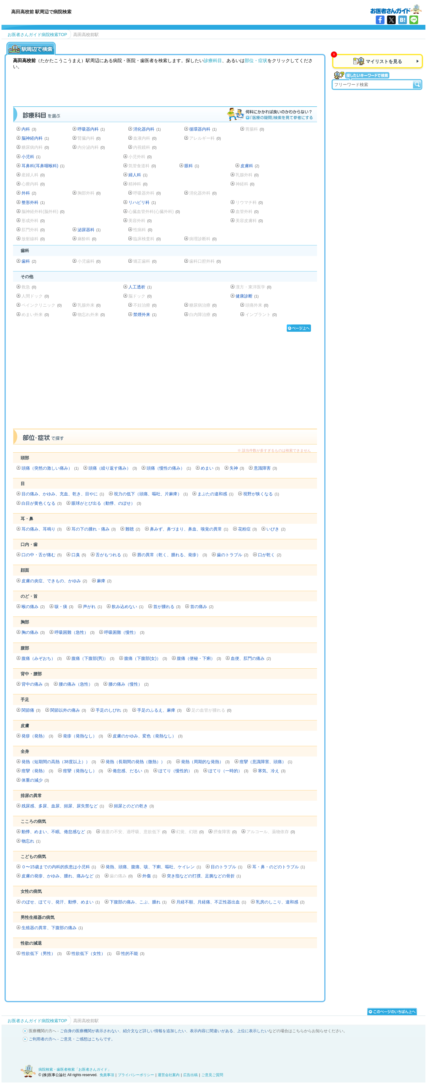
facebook (380, 19)
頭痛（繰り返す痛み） (112, 468)
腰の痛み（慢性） (128, 684)
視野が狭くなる (261, 493)
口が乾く (269, 554)
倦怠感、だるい (131, 770)
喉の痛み (33, 606)
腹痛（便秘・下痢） (199, 658)
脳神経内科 (35, 138)
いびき (276, 529)
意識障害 (265, 468)
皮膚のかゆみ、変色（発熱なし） (148, 735)
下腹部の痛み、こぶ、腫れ (138, 901)
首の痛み (201, 606)
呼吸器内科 (91, 129)
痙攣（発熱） (37, 770)
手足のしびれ (111, 710)
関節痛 (31, 710)
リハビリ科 (142, 202)
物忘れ (31, 841)
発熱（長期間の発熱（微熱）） (138, 761)
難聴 (132, 529)
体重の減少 (35, 780)
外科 (28, 193)
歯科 (28, 261)
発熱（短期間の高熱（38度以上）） (58, 761)
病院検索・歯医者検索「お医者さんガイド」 (74, 1069)
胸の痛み (33, 632)
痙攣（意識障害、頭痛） (265, 761)
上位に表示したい (253, 1031)
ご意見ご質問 (212, 1075)
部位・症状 (256, 60)
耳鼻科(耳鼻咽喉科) (42, 165)
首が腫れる (167, 606)
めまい (210, 468)
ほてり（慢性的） (178, 770)
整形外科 (33, 202)
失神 (237, 468)
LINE (413, 19)
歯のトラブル (233, 554)
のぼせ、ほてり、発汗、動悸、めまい (60, 901)
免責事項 (107, 1075)
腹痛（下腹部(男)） (92, 658)
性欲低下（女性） (91, 953)
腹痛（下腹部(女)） (145, 658)
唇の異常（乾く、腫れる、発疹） (172, 554)
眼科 (191, 165)
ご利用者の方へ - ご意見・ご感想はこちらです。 (72, 1039)
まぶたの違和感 (215, 493)
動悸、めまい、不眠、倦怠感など (56, 831)
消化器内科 (147, 129)
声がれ (92, 606)
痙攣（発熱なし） (83, 770)
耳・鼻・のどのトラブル (278, 866)
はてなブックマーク (402, 19)
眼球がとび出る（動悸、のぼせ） (106, 503)
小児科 (31, 156)
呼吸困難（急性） (74, 632)
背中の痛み (35, 684)
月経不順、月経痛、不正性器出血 (211, 901)
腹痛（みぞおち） (41, 658)
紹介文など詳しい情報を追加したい (154, 1031)
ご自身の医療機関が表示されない (89, 1031)
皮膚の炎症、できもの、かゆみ (54, 580)
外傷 (149, 875)
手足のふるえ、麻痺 (159, 710)
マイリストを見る (384, 61)
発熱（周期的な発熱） (205, 761)
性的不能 (132, 953)
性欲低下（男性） (41, 953)
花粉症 (247, 529)
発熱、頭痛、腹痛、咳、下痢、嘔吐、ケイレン (153, 866)
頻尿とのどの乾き (134, 805)
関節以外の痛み (68, 710)
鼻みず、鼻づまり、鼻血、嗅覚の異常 (189, 529)
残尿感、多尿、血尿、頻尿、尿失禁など (62, 805)
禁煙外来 (145, 314)
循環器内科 (203, 129)
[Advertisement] (165, 382)
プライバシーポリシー (136, 1075)
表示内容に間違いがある (211, 1031)
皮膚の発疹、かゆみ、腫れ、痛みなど (60, 875)
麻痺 (104, 580)
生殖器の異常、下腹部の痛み (52, 927)
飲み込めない (128, 606)
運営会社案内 (169, 1075)
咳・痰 (64, 606)
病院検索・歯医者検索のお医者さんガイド (396, 8)
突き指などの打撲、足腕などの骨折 (204, 875)
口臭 (78, 554)
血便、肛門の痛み (251, 658)
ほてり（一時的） (228, 770)
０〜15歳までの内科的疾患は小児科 (58, 866)
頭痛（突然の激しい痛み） (50, 468)
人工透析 (140, 286)
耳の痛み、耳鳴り (41, 529)
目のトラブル (227, 866)
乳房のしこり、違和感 (280, 901)
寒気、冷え (272, 770)
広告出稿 (190, 1075)
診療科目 (213, 60)
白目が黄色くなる (41, 503)
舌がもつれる (111, 554)
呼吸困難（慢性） (124, 632)
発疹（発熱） (37, 735)
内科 (28, 129)
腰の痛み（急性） (79, 684)
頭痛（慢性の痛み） (169, 468)
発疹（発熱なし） (83, 735)
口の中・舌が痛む (41, 554)
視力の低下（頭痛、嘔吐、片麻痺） (151, 493)
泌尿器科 (89, 229)
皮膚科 (249, 165)
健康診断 (247, 296)
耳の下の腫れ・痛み (93, 529)
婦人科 (137, 174)
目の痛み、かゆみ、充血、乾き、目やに (62, 493)
